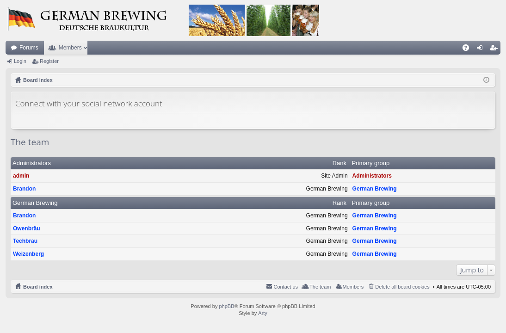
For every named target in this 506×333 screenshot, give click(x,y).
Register (49, 61)
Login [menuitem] (482, 49)
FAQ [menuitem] (469, 49)
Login (20, 61)
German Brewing (374, 188)
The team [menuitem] (320, 287)
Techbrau (25, 241)
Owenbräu (26, 228)
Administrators (31, 163)
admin (21, 176)
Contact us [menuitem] (285, 287)
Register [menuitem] (495, 49)
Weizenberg (28, 254)
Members (70, 47)
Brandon (24, 188)
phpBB (226, 306)
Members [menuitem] (353, 287)
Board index (38, 287)
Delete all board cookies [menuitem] (402, 287)
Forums (28, 47)
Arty (262, 313)
